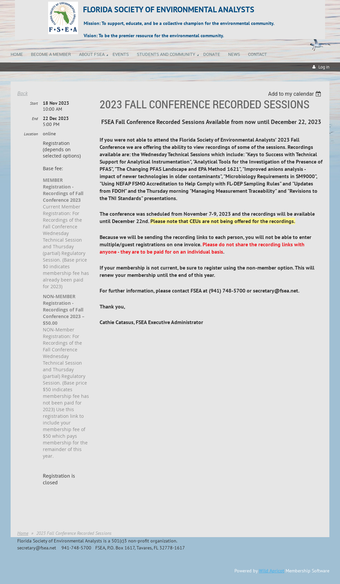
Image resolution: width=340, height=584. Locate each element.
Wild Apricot (271, 571)
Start (34, 103)
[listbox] (295, 94)
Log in (323, 67)
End (35, 118)
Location (31, 133)
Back (22, 93)
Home (22, 533)
